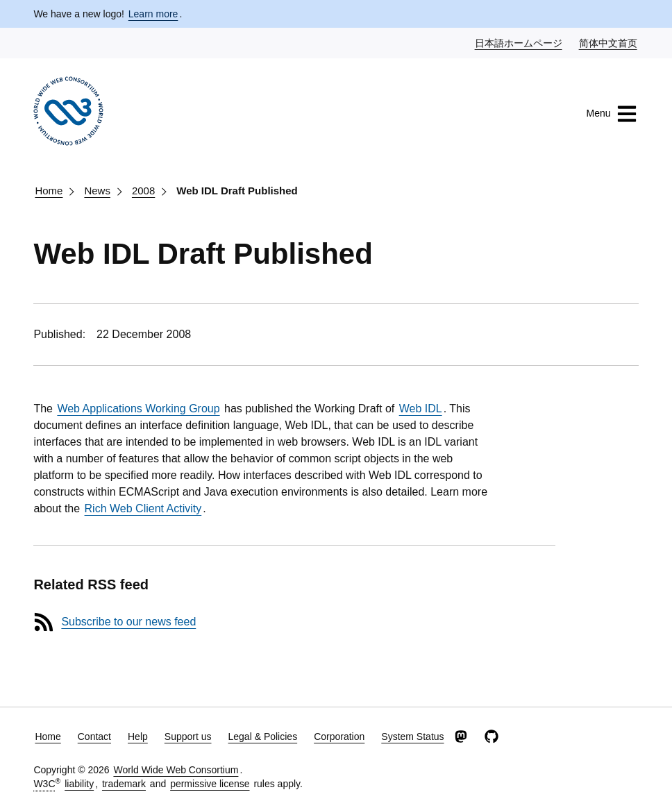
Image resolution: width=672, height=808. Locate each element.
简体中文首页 (609, 42)
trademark (124, 783)
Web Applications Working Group (138, 408)
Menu (612, 113)
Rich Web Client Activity (143, 508)
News (97, 190)
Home (48, 190)
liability (79, 783)
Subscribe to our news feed (128, 622)
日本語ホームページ (519, 42)
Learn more (153, 13)
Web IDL (420, 408)
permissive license (209, 783)
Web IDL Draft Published (236, 190)
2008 (143, 190)
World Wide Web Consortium (175, 769)
